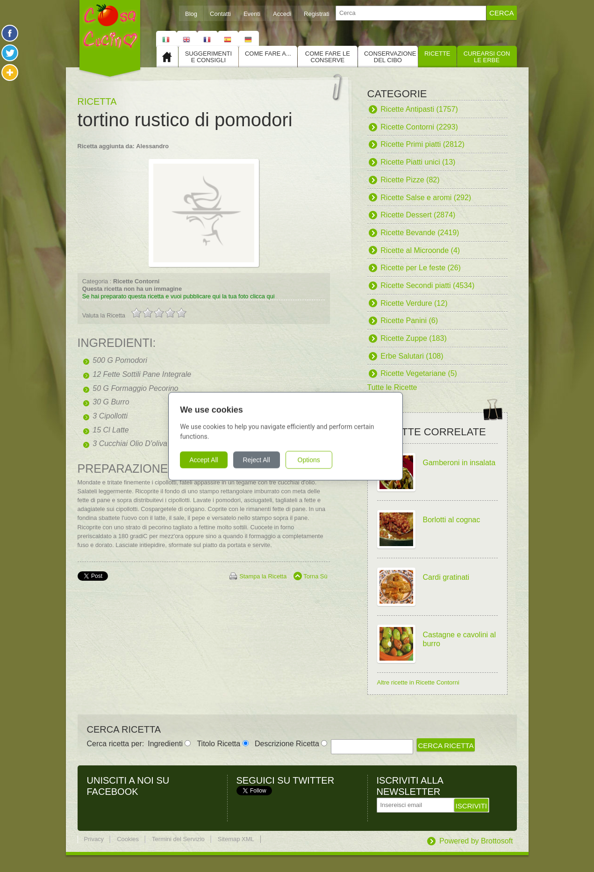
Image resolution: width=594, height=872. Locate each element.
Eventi (251, 13)
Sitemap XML (236, 839)
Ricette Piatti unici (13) (417, 162)
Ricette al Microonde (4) (420, 250)
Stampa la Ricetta (262, 576)
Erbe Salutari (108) (411, 356)
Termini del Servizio (178, 839)
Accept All (215, 459)
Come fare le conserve (327, 57)
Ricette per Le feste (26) (420, 268)
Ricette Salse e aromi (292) (425, 198)
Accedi (282, 13)
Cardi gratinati (446, 577)
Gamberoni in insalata (459, 463)
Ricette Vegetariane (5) (418, 373)
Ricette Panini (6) (409, 320)
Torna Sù (315, 576)
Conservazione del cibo (390, 57)
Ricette (437, 53)
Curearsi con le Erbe (487, 57)
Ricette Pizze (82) (409, 180)
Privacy (94, 839)
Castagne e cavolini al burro (459, 639)
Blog (191, 13)
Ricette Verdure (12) (413, 303)
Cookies (128, 839)
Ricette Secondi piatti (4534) (427, 285)
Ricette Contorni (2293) (419, 127)
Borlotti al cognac (451, 520)
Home (167, 56)
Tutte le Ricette (392, 387)
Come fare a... (268, 53)
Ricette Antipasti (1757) (419, 109)
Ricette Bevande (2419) (419, 233)
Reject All (267, 459)
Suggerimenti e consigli (208, 57)
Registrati (316, 13)
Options (320, 459)
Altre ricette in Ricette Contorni (418, 682)
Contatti (220, 13)
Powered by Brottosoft (476, 841)
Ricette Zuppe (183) (413, 338)
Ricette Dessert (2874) (417, 215)
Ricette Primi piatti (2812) (422, 144)
